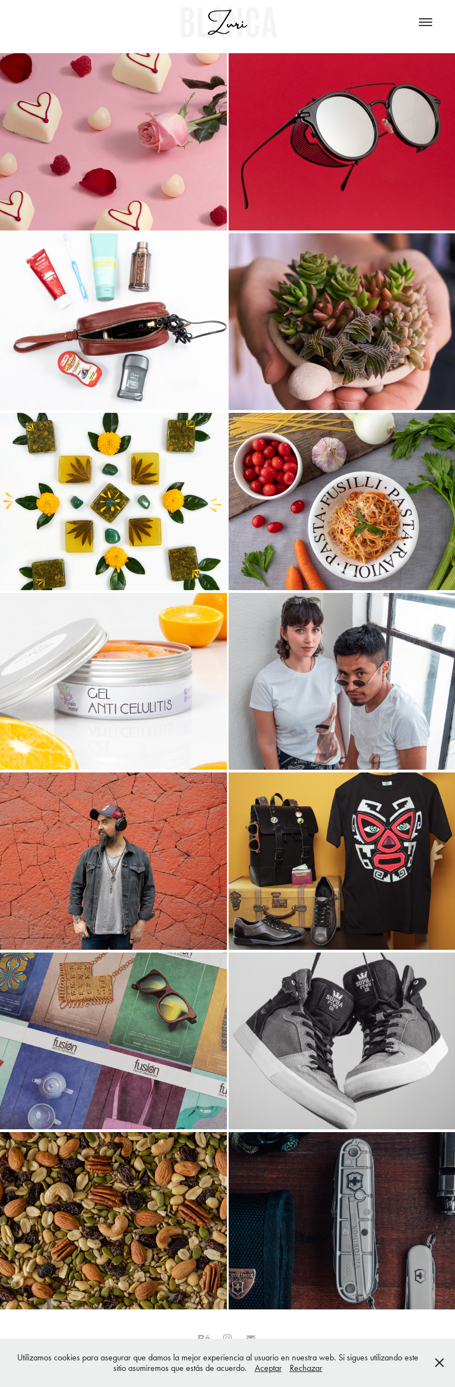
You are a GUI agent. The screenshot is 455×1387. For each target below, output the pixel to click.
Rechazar (306, 1368)
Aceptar (268, 1368)
